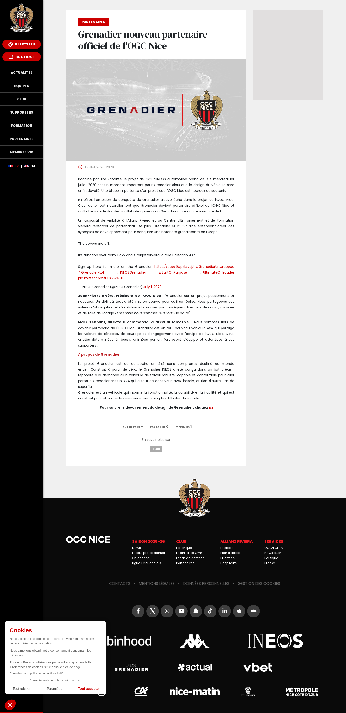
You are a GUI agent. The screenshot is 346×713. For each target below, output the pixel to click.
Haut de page (131, 427)
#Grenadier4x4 (91, 272)
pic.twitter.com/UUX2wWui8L (102, 278)
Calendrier (140, 558)
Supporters (21, 112)
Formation (21, 125)
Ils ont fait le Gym (189, 553)
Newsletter (272, 553)
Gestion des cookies (259, 583)
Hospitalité (228, 563)
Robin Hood (114, 641)
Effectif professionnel (148, 553)
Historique (184, 548)
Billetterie (22, 44)
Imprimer (183, 427)
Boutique (22, 56)
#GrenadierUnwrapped (215, 266)
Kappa (194, 641)
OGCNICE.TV (273, 548)
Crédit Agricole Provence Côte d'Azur (141, 691)
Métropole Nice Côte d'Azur (302, 691)
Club (21, 99)
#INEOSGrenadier (131, 272)
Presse (269, 563)
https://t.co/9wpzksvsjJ (174, 266)
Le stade (227, 548)
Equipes (21, 86)
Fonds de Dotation (21, 704)
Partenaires (22, 139)
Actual (194, 667)
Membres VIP (21, 152)
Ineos (275, 641)
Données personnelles (206, 583)
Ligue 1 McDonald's (146, 563)
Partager (159, 427)
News (136, 548)
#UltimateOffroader (217, 272)
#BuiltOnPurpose (173, 272)
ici (211, 407)
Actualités (22, 73)
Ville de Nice (248, 691)
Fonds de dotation (190, 558)
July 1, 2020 (152, 286)
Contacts (119, 583)
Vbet (258, 667)
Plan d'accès (230, 553)
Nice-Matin (195, 691)
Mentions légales (157, 583)
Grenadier (131, 667)
